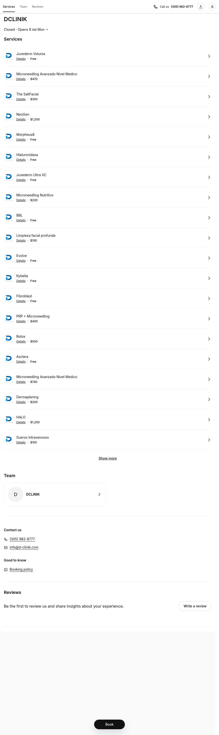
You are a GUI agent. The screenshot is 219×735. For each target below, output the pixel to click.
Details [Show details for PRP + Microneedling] (21, 321)
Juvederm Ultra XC (31, 175)
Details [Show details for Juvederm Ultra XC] (21, 180)
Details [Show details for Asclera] (21, 361)
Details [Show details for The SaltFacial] (21, 99)
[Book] (109, 724)
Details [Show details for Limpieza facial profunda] (21, 240)
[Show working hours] (26, 29)
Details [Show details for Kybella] (21, 281)
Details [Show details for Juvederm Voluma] (21, 58)
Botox (20, 336)
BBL (19, 215)
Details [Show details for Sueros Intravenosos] (21, 442)
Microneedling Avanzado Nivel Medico (46, 74)
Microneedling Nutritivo (34, 195)
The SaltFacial (27, 94)
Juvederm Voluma (30, 54)
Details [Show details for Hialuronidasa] (21, 159)
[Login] (212, 7)
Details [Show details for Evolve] (21, 260)
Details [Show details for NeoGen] (21, 119)
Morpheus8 (25, 134)
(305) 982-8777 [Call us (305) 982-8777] (182, 6)
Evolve (21, 256)
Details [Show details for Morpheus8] (21, 139)
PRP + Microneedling (32, 316)
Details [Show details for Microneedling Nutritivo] (21, 200)
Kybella (22, 276)
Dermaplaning (27, 397)
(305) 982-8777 (22, 539)
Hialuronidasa (27, 155)
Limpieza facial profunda (35, 235)
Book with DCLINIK (55, 494)
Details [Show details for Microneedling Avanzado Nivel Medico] (21, 79)
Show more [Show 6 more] (108, 458)
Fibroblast (24, 296)
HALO (20, 417)
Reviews (37, 6)
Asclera (22, 357)
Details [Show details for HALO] (21, 422)
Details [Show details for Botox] (21, 341)
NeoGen (22, 114)
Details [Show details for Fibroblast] (21, 301)
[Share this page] (201, 7)
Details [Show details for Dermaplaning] (21, 402)
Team (23, 6)
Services (9, 7)
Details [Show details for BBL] (21, 220)
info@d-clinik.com (24, 547)
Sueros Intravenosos (32, 437)
